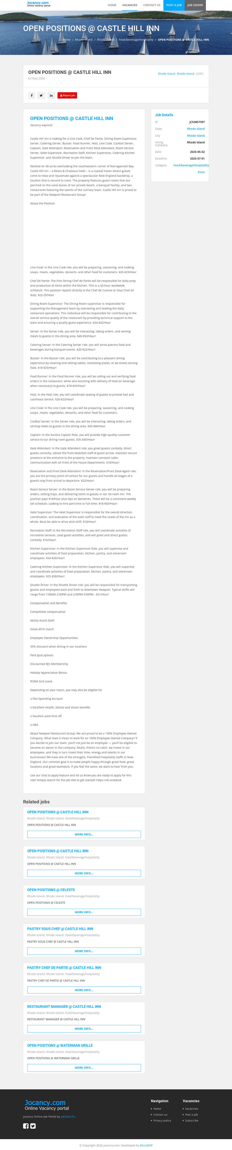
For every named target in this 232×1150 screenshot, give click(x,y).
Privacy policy (162, 1119)
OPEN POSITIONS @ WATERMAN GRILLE (60, 1044)
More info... (84, 834)
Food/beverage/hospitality (136, 39)
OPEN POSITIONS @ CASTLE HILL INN (58, 812)
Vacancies (129, 5)
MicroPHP (146, 1143)
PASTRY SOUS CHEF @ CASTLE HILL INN (60, 928)
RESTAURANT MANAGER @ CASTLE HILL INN (64, 1005)
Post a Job (174, 5)
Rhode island (105, 39)
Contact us (151, 5)
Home (112, 5)
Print (201, 171)
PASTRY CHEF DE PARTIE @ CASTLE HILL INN (64, 966)
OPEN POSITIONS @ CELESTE (51, 889)
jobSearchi (68, 1115)
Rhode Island (83, 39)
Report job (69, 95)
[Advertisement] (84, 237)
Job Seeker (195, 5)
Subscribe (191, 1119)
